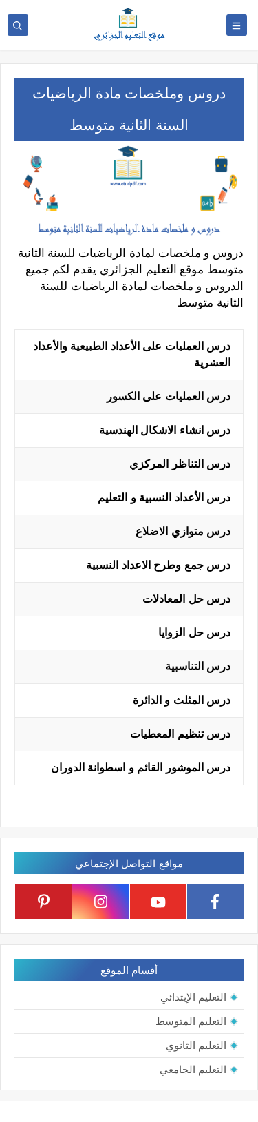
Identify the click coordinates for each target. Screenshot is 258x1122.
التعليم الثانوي (196, 1045)
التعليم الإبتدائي (193, 997)
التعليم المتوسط (190, 1021)
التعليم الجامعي (193, 1069)
